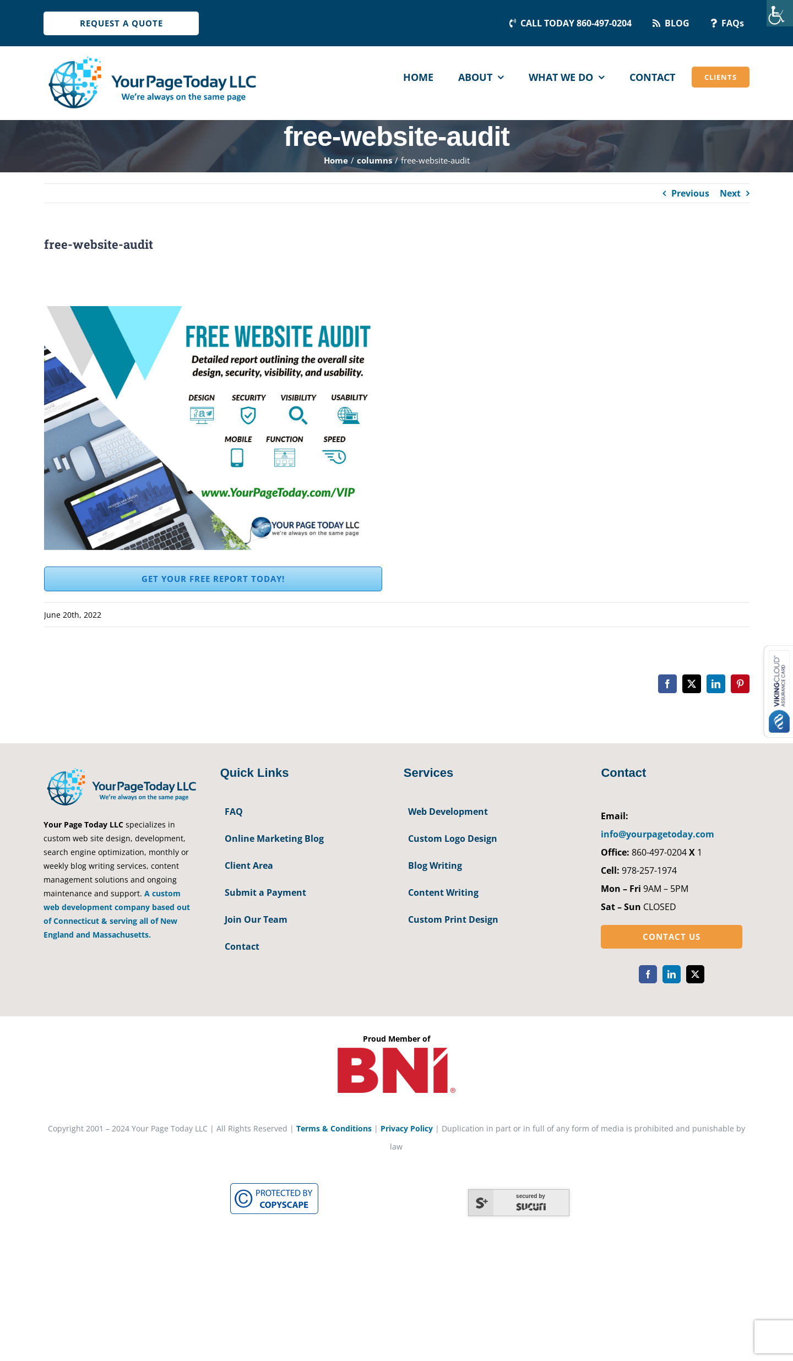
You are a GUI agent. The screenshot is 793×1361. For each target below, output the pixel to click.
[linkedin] (671, 974)
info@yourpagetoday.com (657, 834)
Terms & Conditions (334, 1128)
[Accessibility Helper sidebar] (780, 13)
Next (730, 193)
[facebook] (648, 974)
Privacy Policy (407, 1128)
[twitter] (695, 974)
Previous (690, 193)
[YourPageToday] (152, 56)
